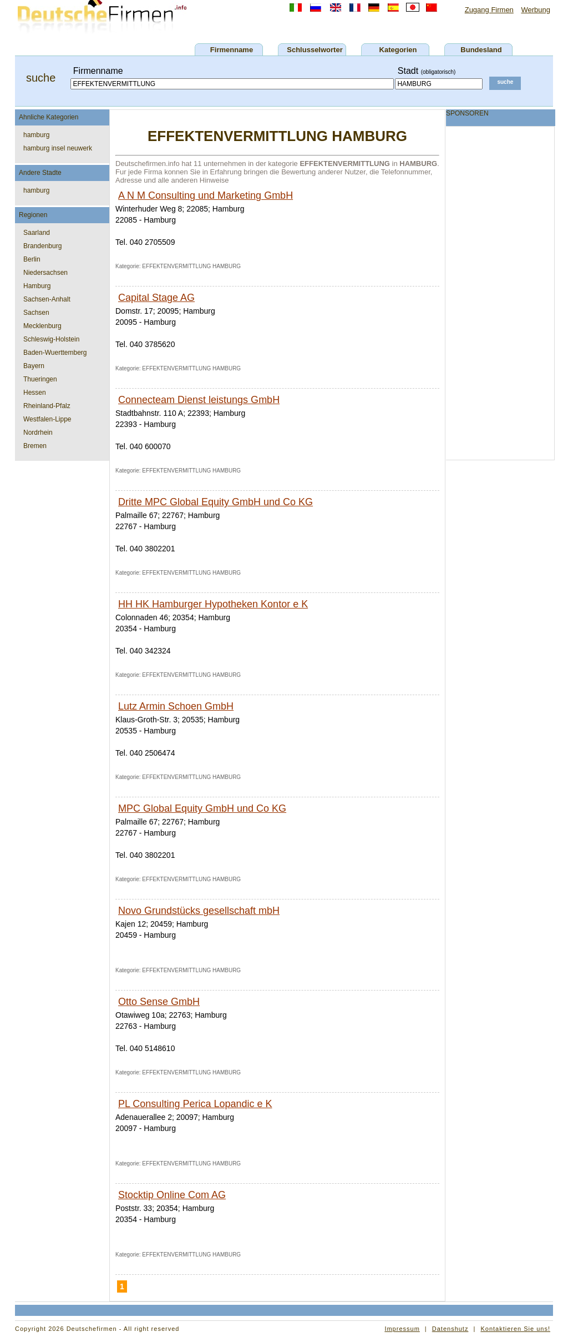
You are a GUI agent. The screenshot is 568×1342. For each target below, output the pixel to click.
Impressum (401, 1328)
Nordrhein (38, 432)
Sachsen (36, 312)
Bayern (33, 366)
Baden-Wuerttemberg (55, 352)
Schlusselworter (314, 50)
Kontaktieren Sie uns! (515, 1328)
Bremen (35, 446)
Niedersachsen (45, 273)
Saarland (36, 233)
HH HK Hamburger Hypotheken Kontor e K (213, 604)
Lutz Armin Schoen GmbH (176, 706)
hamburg (36, 135)
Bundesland (480, 50)
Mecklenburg (42, 326)
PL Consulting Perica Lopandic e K (195, 1103)
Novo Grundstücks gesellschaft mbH (199, 910)
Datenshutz (450, 1328)
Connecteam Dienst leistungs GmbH (199, 399)
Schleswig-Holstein (51, 339)
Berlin (31, 259)
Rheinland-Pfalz (46, 406)
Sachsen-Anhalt (46, 299)
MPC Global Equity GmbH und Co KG (202, 808)
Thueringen (40, 379)
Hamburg (36, 286)
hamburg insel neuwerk (57, 148)
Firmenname (231, 50)
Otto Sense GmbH (159, 1001)
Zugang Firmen (489, 10)
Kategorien (398, 50)
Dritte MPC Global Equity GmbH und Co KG (215, 501)
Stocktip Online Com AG (172, 1194)
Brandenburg (42, 246)
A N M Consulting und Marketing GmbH (205, 195)
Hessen (34, 392)
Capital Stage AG (156, 297)
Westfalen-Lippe (47, 419)
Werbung (535, 10)
